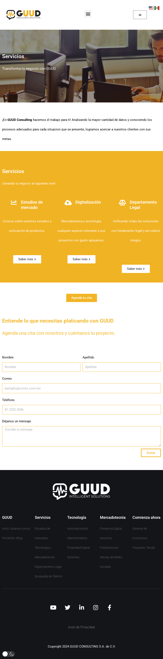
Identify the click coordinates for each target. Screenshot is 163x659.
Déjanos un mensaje (16, 421)
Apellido (88, 357)
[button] (87, 13)
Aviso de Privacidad (81, 627)
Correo (7, 379)
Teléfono (8, 400)
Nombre (8, 357)
